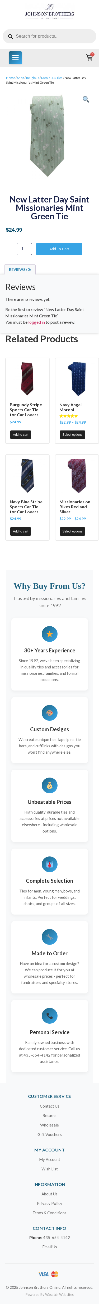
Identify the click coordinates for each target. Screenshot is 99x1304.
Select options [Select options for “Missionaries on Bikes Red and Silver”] (72, 531)
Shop (20, 78)
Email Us (49, 1246)
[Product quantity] (24, 249)
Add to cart (59, 249)
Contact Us (49, 1106)
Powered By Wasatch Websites (50, 1294)
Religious (32, 78)
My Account (49, 1159)
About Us (49, 1193)
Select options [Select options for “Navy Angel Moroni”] (72, 435)
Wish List (49, 1168)
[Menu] (15, 57)
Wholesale (49, 1125)
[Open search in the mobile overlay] (49, 36)
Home (10, 78)
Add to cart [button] (20, 435)
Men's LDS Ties (52, 78)
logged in (36, 321)
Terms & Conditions (49, 1212)
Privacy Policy (49, 1203)
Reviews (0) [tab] (20, 269)
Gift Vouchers (49, 1134)
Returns (49, 1115)
